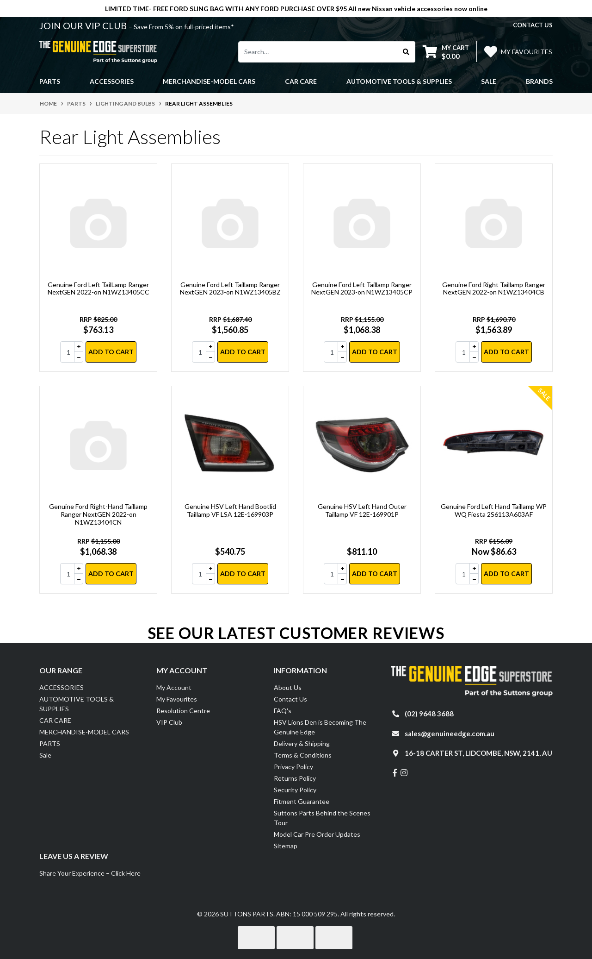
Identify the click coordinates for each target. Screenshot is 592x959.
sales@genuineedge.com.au (449, 733)
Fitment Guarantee (301, 801)
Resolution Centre (183, 711)
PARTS (49, 743)
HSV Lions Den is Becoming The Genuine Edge (320, 727)
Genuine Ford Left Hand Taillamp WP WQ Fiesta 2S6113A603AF (494, 510)
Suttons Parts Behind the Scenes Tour (322, 818)
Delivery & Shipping (302, 743)
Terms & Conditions (303, 755)
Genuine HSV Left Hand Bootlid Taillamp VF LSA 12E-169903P (230, 510)
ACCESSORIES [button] (112, 81)
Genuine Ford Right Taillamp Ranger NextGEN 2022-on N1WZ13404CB (493, 288)
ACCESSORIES (61, 687)
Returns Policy (295, 778)
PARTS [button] (49, 81)
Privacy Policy (293, 767)
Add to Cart (111, 352)
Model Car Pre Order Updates (317, 834)
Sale (488, 81)
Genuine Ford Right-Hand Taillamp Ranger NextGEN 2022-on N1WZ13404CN (98, 514)
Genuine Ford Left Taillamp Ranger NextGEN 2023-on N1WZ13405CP (362, 288)
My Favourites (176, 699)
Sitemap (285, 846)
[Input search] (318, 52)
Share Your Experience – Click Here (90, 873)
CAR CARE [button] (301, 81)
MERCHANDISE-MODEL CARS (84, 732)
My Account (173, 687)
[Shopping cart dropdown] (445, 51)
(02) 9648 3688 (429, 713)
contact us (533, 25)
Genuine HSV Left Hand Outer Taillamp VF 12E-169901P (362, 510)
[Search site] (406, 52)
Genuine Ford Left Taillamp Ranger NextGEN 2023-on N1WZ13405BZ (230, 288)
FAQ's (282, 711)
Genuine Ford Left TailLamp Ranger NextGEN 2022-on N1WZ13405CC (98, 288)
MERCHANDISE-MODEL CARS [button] (209, 81)
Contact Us (290, 699)
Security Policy (295, 790)
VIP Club (169, 722)
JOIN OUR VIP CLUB (84, 25)
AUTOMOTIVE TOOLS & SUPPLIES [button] (399, 81)
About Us (288, 687)
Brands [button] (539, 81)
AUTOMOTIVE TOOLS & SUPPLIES (76, 704)
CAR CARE (55, 720)
